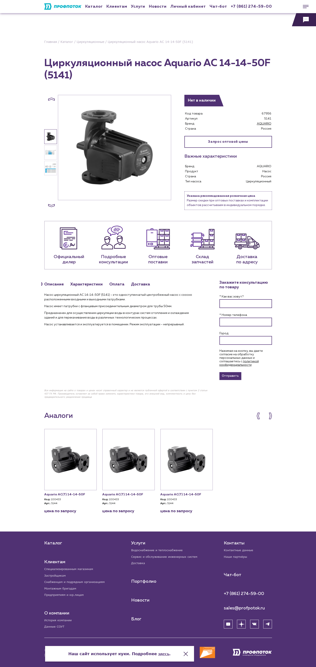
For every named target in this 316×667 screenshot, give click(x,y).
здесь (202, 649)
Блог (136, 618)
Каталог (94, 7)
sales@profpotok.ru (244, 606)
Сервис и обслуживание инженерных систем (166, 555)
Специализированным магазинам (70, 567)
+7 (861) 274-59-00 (251, 7)
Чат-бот (218, 7)
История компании (59, 620)
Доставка (138, 562)
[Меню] (304, 6)
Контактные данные (240, 548)
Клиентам (116, 7)
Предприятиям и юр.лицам (65, 594)
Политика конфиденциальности (65, 654)
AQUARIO (264, 123)
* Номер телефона (233, 315)
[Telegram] (267, 622)
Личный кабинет (188, 7)
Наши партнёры (236, 555)
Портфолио (144, 580)
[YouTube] (228, 622)
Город (223, 333)
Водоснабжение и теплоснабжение (159, 548)
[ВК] (254, 622)
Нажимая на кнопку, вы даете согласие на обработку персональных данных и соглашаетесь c (241, 357)
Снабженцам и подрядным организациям (77, 581)
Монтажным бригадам (61, 587)
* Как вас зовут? (231, 296)
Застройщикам (55, 574)
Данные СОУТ (55, 626)
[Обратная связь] (304, 19)
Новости (140, 599)
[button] (51, 99)
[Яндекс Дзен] (241, 622)
